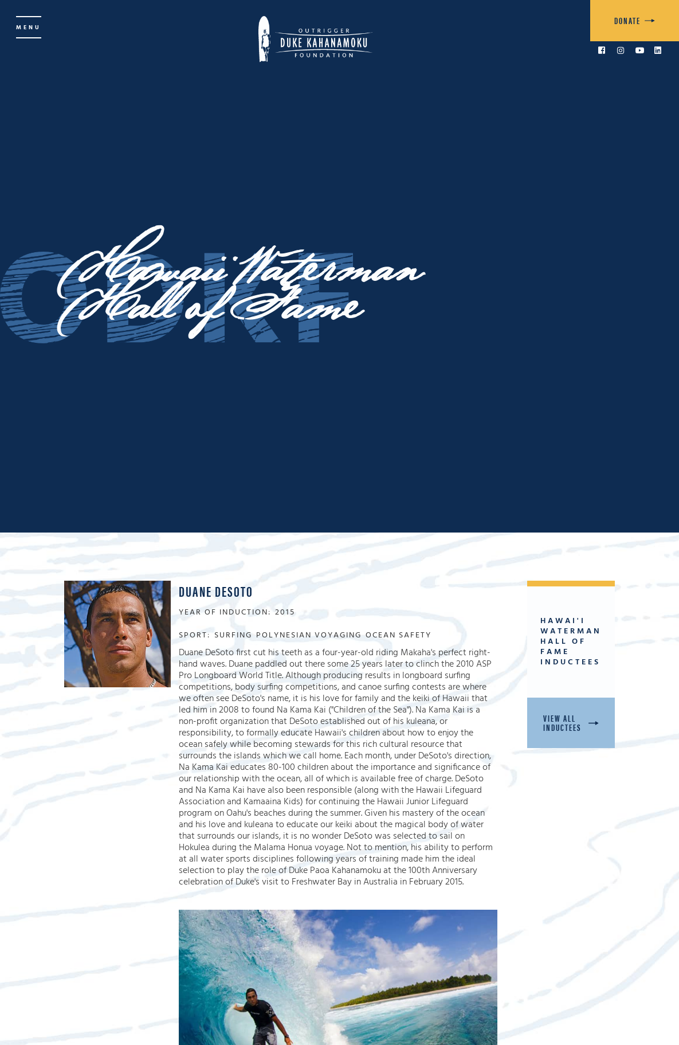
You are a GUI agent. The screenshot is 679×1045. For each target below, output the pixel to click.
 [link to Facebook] (601, 50)
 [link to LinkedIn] (657, 50)
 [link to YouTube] (640, 50)
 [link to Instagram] (620, 50)
